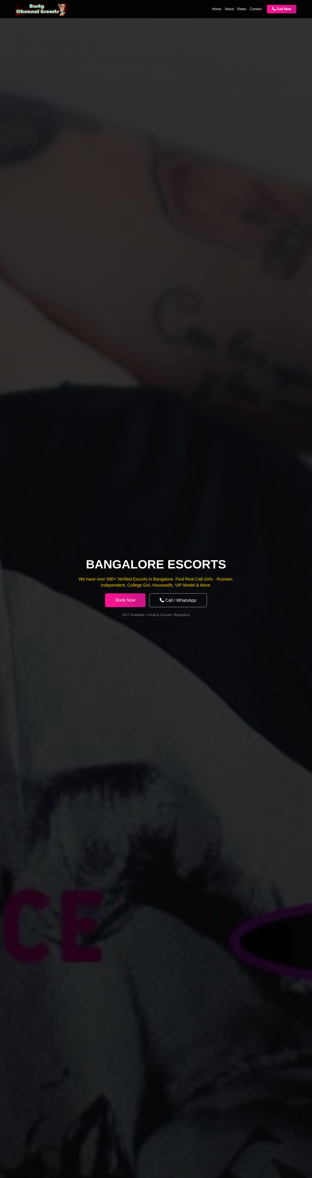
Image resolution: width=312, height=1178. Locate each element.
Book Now (125, 600)
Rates (241, 9)
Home (216, 9)
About (229, 9)
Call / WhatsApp (178, 600)
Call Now (281, 9)
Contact (256, 9)
